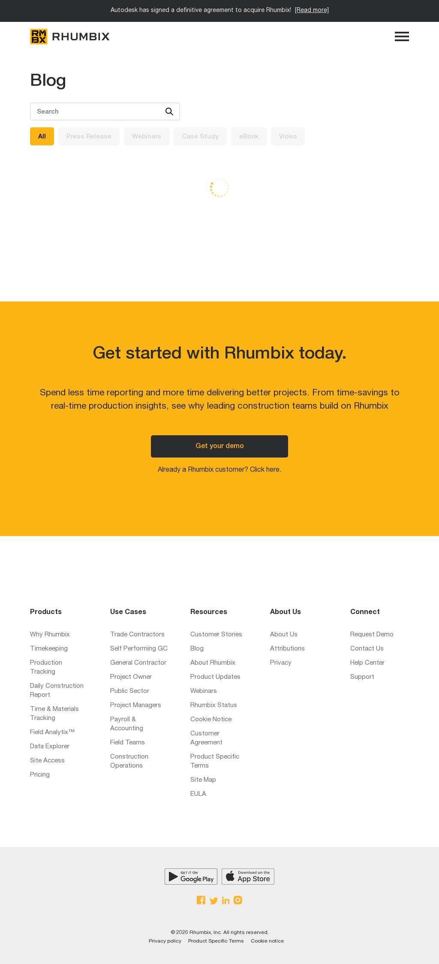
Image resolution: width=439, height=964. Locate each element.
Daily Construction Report (57, 691)
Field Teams (127, 743)
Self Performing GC (139, 649)
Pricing (40, 775)
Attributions (287, 649)
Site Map (203, 780)
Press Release (88, 137)
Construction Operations (129, 761)
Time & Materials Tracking (54, 714)
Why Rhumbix (50, 635)
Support (362, 677)
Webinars (146, 137)
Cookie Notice (211, 720)
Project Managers (135, 705)
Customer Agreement (206, 738)
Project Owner (131, 677)
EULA (198, 794)
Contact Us (367, 649)
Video (288, 137)
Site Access (47, 761)
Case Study (200, 137)
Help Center (367, 663)
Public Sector (129, 691)
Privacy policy (165, 941)
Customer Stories (216, 635)
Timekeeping (49, 649)
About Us (284, 635)
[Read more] (312, 11)
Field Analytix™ (52, 732)
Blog (197, 649)
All (42, 137)
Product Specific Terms (214, 761)
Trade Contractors (137, 635)
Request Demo (372, 635)
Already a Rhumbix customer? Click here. (219, 470)
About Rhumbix (212, 663)
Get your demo (219, 446)
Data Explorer (49, 747)
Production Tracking (46, 667)
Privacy (281, 663)
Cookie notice (267, 941)
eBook (249, 137)
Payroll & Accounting (126, 724)
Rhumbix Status (213, 705)
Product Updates (215, 677)
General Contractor (138, 663)
